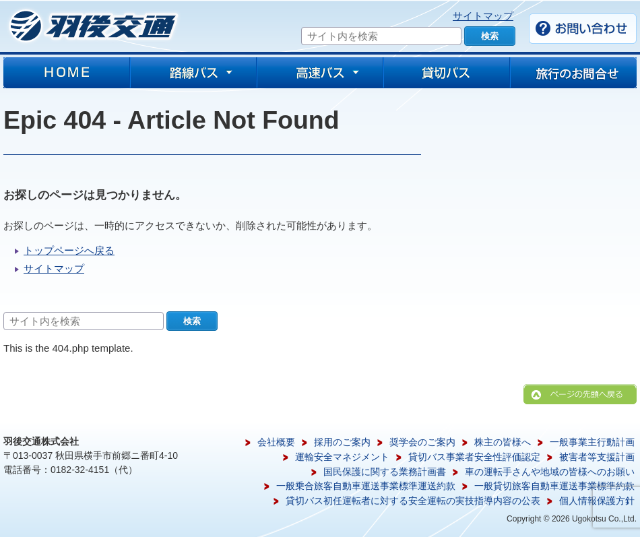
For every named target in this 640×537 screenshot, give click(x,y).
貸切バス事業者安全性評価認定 (474, 456)
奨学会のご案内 (422, 442)
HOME (66, 72)
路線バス (193, 72)
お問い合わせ (583, 28)
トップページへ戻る (69, 250)
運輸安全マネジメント (342, 456)
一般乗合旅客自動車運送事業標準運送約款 (365, 485)
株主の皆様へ (502, 442)
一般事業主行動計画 (592, 442)
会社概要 (276, 442)
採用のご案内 (342, 442)
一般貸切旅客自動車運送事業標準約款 (554, 485)
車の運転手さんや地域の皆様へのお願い (550, 471)
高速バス (320, 72)
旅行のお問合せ (573, 72)
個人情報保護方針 (597, 500)
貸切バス (446, 72)
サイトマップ (483, 16)
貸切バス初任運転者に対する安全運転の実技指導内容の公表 (413, 500)
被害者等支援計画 (597, 456)
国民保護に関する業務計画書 (384, 471)
